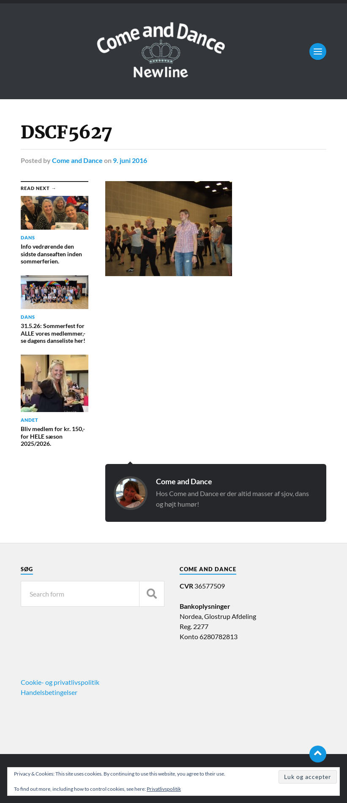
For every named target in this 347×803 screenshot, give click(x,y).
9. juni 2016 (130, 160)
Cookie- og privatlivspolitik (60, 682)
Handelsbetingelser (49, 692)
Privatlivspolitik (164, 789)
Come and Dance (77, 160)
